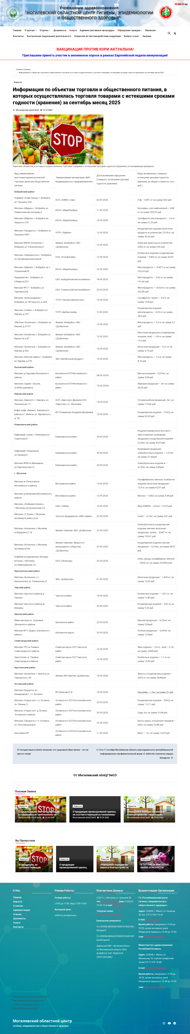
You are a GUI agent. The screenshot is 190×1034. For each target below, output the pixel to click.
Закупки (146, 36)
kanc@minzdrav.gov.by (156, 968)
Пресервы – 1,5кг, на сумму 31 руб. (156, 692)
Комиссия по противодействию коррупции (97, 36)
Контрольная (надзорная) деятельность (49, 36)
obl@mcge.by (119, 905)
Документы (59, 30)
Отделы (44, 30)
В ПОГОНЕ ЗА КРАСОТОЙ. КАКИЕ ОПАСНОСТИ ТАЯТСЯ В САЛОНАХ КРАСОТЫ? (155, 869)
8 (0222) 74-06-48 (109, 901)
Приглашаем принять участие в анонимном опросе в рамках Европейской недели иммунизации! (95, 55)
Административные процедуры (97, 30)
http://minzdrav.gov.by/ (155, 987)
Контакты (18, 36)
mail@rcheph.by (153, 919)
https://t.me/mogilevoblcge (109, 915)
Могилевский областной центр (42, 1021)
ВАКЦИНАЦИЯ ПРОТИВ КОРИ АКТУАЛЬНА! (95, 49)
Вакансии (150, 30)
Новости (18, 82)
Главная (17, 30)
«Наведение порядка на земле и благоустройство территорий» (145, 813)
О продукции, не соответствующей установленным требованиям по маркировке (38, 814)
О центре (30, 30)
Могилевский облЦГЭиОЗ (27, 110)
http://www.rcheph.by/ (154, 937)
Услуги (73, 30)
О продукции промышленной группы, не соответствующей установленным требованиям (95, 814)
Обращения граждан (129, 30)
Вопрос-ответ (131, 36)
